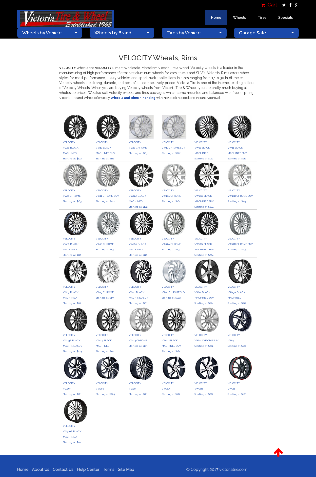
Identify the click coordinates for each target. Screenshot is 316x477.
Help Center (86, 469)
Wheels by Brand (122, 32)
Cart (269, 5)
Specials (285, 18)
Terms (106, 469)
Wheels (239, 18)
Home (216, 18)
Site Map (124, 469)
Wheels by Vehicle (49, 32)
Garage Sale (266, 32)
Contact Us (61, 469)
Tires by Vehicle (194, 32)
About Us (38, 469)
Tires (262, 18)
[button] (278, 452)
